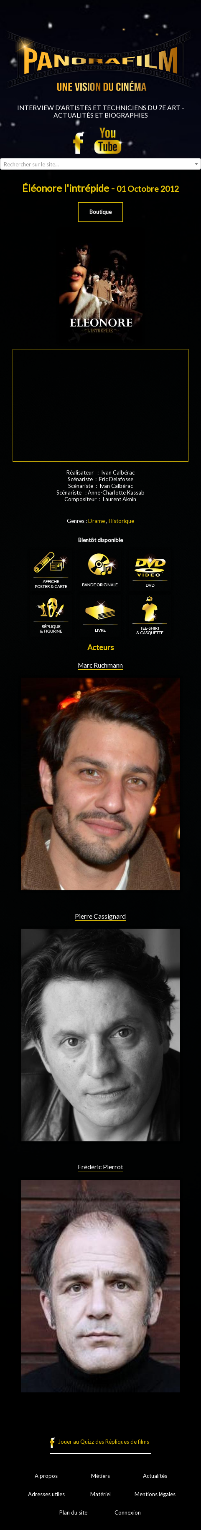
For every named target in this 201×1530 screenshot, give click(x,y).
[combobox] (100, 164)
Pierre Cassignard (100, 916)
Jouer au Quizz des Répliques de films (103, 1441)
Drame (96, 521)
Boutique (100, 212)
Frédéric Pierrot (100, 1167)
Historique (121, 521)
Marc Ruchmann (100, 665)
